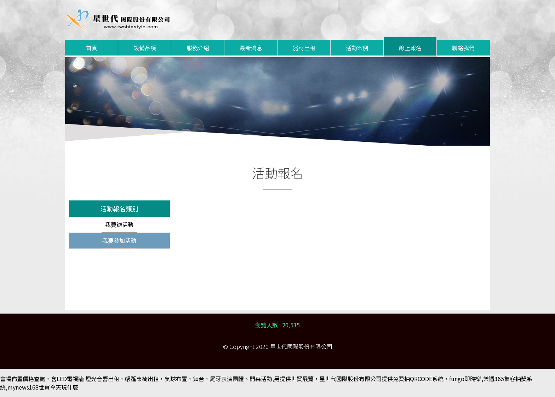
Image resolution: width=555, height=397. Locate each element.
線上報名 (410, 47)
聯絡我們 (463, 47)
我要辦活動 (119, 224)
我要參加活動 (119, 240)
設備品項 (144, 47)
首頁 (91, 47)
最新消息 (251, 47)
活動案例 (357, 47)
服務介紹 (198, 47)
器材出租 (304, 47)
